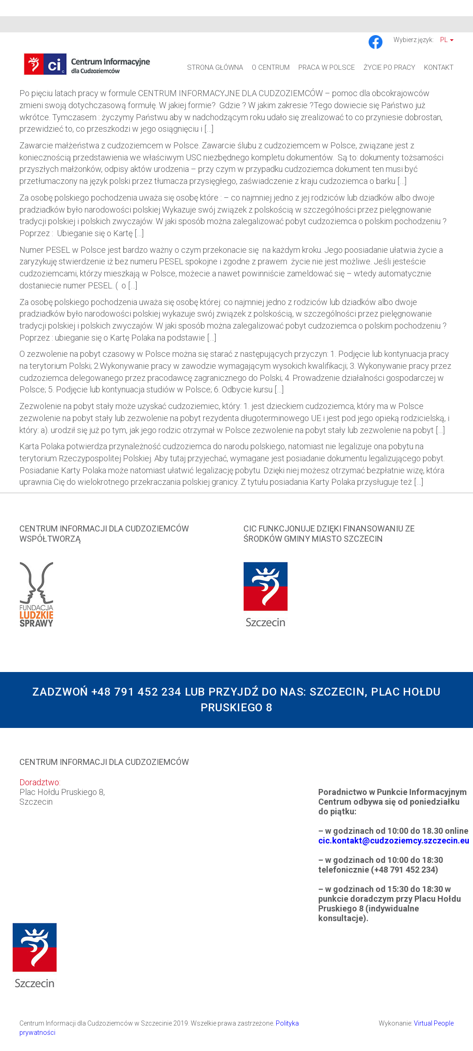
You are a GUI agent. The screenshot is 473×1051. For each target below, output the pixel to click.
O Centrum (271, 67)
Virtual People (434, 1023)
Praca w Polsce (326, 67)
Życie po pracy (389, 67)
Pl (447, 39)
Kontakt (439, 67)
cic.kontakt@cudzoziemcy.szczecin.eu (393, 840)
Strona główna (215, 67)
